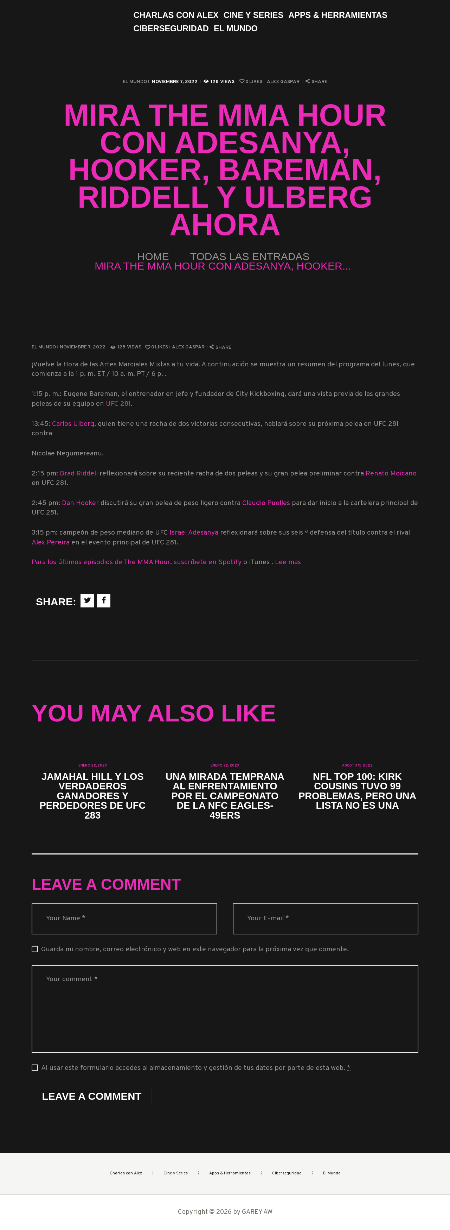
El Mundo (135, 82)
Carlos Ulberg (73, 424)
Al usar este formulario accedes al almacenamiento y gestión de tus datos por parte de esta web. (196, 1068)
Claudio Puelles (266, 503)
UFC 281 (118, 404)
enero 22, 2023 (92, 765)
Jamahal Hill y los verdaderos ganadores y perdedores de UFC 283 (92, 796)
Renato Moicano (391, 473)
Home (153, 256)
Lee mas (288, 562)
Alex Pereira (51, 542)
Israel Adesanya (193, 533)
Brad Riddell (79, 473)
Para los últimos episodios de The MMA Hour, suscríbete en (125, 562)
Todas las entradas (250, 256)
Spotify (230, 562)
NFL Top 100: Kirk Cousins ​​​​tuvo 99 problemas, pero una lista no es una (357, 791)
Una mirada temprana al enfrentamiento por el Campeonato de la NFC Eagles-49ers (225, 796)
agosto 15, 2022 (357, 765)
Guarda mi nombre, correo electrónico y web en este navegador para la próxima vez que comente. (195, 949)
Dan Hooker (80, 503)
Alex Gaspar (284, 82)
